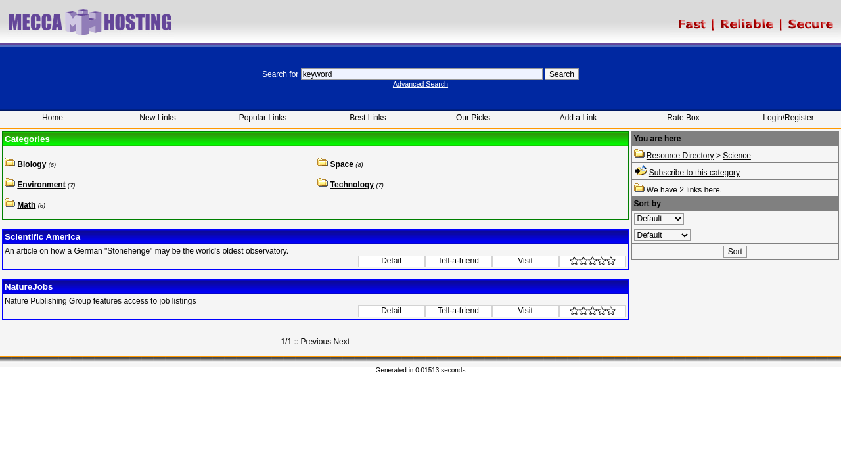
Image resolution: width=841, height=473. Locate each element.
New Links (157, 117)
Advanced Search (420, 84)
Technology (352, 184)
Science (737, 155)
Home (52, 117)
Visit (525, 260)
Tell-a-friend (458, 260)
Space (341, 164)
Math (26, 205)
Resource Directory (680, 155)
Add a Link (578, 117)
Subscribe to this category (694, 172)
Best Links (368, 117)
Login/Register (788, 117)
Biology (31, 164)
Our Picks (473, 117)
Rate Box (683, 117)
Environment (41, 184)
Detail (391, 260)
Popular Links (263, 117)
